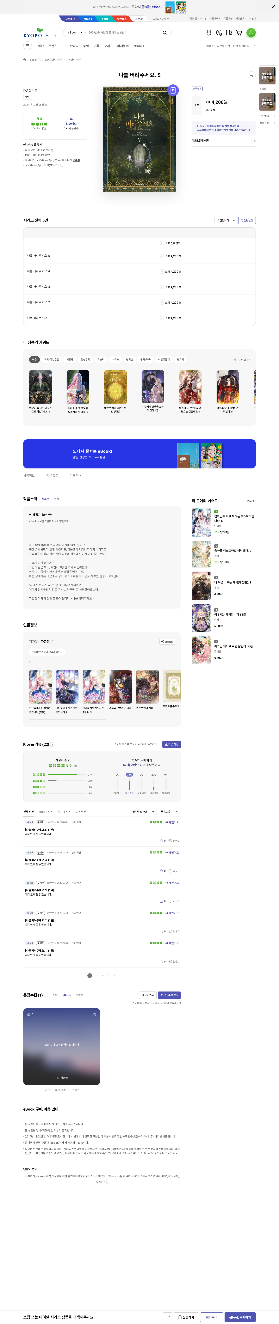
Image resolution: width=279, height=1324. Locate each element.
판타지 (74, 46)
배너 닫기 (273, 7)
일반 (41, 46)
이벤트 (210, 46)
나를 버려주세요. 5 (38, 256)
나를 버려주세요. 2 (38, 302)
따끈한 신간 (223, 46)
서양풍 (69, 359)
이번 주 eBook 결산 (244, 46)
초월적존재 (164, 359)
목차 (56, 498)
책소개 (45, 498)
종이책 (79, 995)
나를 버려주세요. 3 (38, 287)
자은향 (27, 91)
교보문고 (70, 19)
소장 (167, 256)
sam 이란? (265, 123)
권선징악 (85, 359)
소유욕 (115, 359)
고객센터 (251, 18)
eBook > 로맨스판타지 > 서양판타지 (49, 521)
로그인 (203, 18)
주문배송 (228, 18)
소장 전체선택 (173, 243)
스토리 (139, 19)
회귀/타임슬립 (51, 359)
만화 (96, 46)
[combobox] (74, 32)
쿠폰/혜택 (264, 116)
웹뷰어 (76, 160)
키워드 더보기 (241, 359)
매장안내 (240, 18)
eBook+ (138, 46)
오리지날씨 (122, 46)
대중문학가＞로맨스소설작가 (47, 651)
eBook (88, 19)
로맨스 (52, 46)
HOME (24, 60)
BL (63, 46)
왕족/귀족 (145, 359)
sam (105, 18)
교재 (107, 46)
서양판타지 (72, 59)
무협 (86, 46)
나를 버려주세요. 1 (38, 318)
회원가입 (193, 18)
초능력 (100, 359)
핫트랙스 (122, 19)
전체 (55, 995)
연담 (27, 97)
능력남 (129, 359)
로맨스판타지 (52, 59)
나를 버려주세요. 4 (38, 271)
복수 (34, 359)
